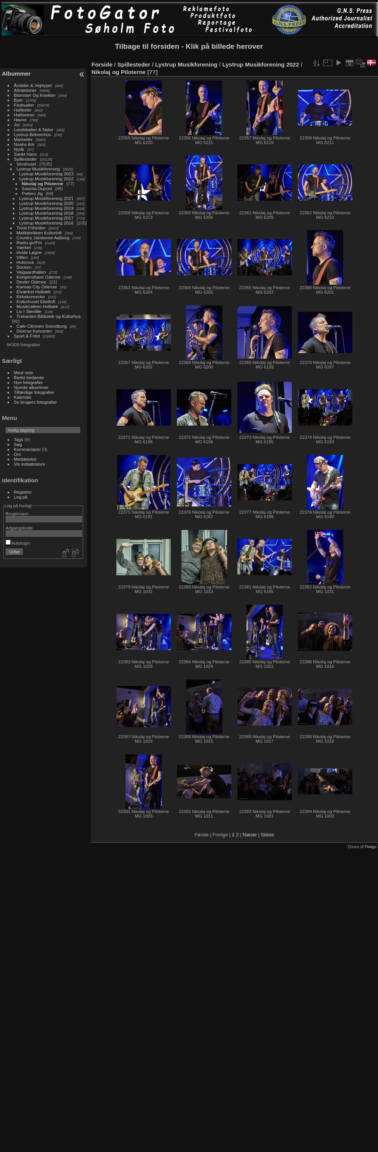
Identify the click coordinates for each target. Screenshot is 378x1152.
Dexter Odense (31, 281)
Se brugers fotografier (35, 401)
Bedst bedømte (29, 377)
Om (17, 454)
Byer (18, 100)
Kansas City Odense (37, 286)
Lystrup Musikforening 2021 (46, 198)
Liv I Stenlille (29, 311)
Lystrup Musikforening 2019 (46, 208)
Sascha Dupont (37, 188)
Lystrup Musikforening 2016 (46, 222)
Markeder (23, 139)
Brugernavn (17, 513)
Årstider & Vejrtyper (33, 85)
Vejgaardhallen (31, 271)
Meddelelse (25, 459)
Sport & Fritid (27, 335)
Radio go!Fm (29, 242)
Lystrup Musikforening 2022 (46, 178)
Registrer (23, 491)
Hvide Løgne (29, 252)
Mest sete (23, 372)
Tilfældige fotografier (34, 392)
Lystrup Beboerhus (32, 134)
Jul (17, 124)
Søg (18, 444)
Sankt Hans (25, 154)
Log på (21, 496)
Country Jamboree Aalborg (43, 237)
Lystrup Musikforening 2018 (46, 213)
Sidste (267, 835)
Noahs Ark (24, 144)
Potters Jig (32, 193)
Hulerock (25, 262)
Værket (24, 247)
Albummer (16, 73)
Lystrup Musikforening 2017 (46, 217)
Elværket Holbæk (34, 291)
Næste (249, 835)
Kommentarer (27, 449)
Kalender (23, 397)
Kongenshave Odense (38, 276)
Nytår (19, 149)
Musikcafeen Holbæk (37, 306)
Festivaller (24, 104)
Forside (101, 64)
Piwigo (370, 846)
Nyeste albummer (31, 387)
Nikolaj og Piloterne (43, 183)
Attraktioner (25, 90)
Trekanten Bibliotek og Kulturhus (49, 316)
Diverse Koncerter (34, 330)
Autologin (18, 542)
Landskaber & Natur (34, 129)
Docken (24, 267)
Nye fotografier (28, 382)
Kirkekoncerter (31, 296)
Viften (22, 257)
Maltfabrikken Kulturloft (39, 232)
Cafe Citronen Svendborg (42, 326)
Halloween (24, 114)
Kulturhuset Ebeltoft (36, 301)
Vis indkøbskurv (29, 463)
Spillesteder (25, 158)
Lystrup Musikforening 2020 (46, 203)
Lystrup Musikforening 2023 (46, 173)
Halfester (23, 109)
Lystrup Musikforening (38, 168)
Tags (18, 439)
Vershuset (26, 163)
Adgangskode (19, 527)
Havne (20, 119)
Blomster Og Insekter (35, 95)
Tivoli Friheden (31, 227)
